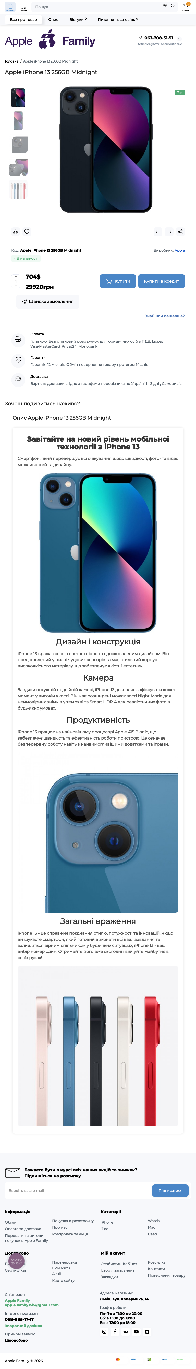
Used (152, 1234)
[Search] (173, 7)
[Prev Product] (158, 231)
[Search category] (165, 7)
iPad (104, 1229)
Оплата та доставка (23, 1229)
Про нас (59, 1227)
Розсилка (156, 1262)
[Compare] (15, 231)
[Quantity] (15, 281)
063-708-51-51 (155, 38)
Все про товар (23, 19)
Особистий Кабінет (119, 1264)
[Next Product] (169, 231)
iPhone (107, 1222)
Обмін (10, 1222)
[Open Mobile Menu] (23, 7)
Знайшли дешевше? (165, 316)
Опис (53, 19)
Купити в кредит (161, 281)
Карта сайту (63, 1280)
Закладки (109, 1277)
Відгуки (78, 19)
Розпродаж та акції (70, 1234)
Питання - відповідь (118, 19)
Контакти (156, 1269)
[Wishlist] (26, 231)
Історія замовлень (117, 1270)
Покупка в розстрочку (73, 1221)
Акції (56, 1274)
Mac (151, 1227)
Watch (154, 1221)
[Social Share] (180, 231)
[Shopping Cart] (185, 7)
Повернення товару (167, 1275)
